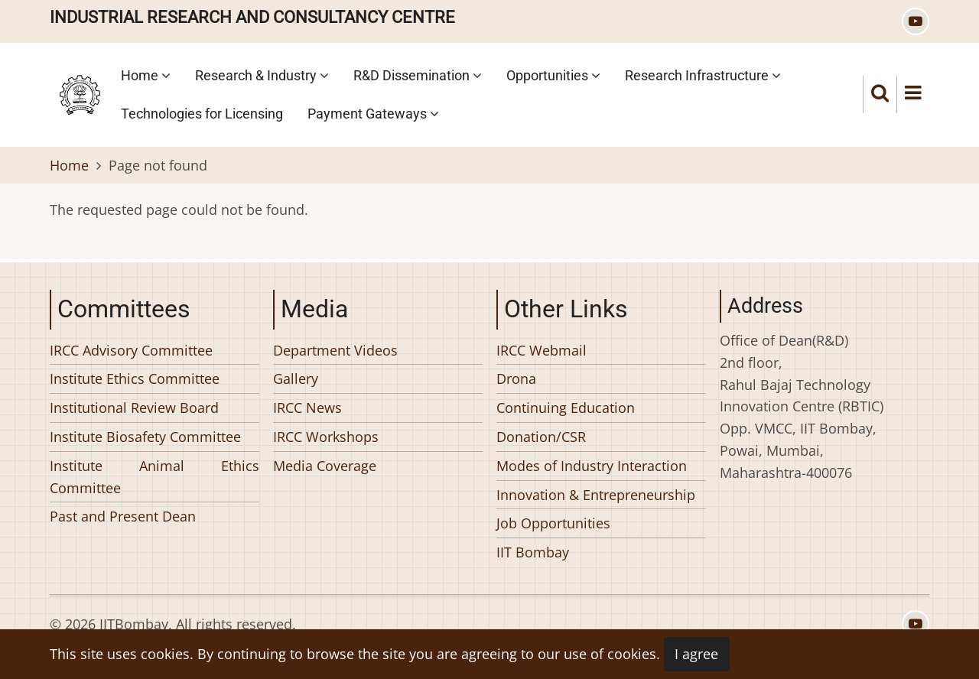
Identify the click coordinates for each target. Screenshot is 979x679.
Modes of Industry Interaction (591, 465)
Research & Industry (262, 75)
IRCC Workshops (326, 436)
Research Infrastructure (703, 75)
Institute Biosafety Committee (145, 436)
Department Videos (335, 350)
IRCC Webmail (541, 350)
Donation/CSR (541, 436)
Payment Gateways (373, 114)
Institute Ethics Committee (135, 378)
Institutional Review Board (134, 407)
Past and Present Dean (123, 516)
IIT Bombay (532, 552)
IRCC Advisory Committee (131, 350)
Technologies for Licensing (202, 114)
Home (146, 75)
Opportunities (553, 75)
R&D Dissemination (417, 75)
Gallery (295, 378)
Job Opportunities (553, 523)
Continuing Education (565, 407)
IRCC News (307, 407)
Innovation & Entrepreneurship (595, 495)
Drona (516, 378)
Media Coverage (324, 465)
